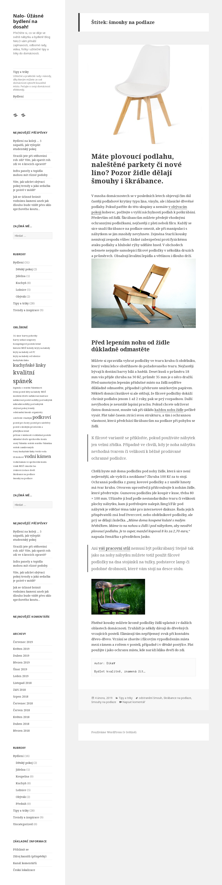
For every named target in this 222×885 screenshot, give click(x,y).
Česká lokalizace (24, 870)
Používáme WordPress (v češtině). (114, 732)
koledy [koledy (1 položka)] (30, 348)
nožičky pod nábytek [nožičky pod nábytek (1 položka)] (41, 400)
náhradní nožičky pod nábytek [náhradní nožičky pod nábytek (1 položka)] (28, 404)
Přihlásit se (21, 849)
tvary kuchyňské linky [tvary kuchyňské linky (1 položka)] (24, 451)
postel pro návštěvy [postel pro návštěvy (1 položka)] (40, 422)
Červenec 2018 (23, 703)
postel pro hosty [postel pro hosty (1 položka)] (21, 422)
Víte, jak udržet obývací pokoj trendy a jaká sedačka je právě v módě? (31, 186)
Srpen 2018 (20, 696)
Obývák (21, 296)
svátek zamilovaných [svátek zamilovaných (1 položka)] (23, 447)
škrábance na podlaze (177, 698)
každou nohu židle (169, 409)
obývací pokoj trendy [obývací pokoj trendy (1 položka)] (24, 408)
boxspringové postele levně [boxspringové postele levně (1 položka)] (27, 344)
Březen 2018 (21, 730)
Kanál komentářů (25, 863)
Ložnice (21, 289)
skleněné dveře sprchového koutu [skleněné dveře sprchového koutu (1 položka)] (30, 439)
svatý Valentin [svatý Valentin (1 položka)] (20, 443)
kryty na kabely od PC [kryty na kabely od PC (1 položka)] (24, 352)
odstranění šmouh (150, 698)
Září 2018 (19, 690)
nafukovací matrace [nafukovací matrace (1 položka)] (38, 396)
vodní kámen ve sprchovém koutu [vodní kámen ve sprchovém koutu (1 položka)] (29, 462)
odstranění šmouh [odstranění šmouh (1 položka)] (22, 412)
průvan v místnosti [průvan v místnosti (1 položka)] (22, 435)
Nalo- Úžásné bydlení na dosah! (28, 21)
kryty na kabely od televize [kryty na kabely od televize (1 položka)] (26, 356)
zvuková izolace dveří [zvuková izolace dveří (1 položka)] (24, 470)
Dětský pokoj (24, 269)
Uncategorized (23, 824)
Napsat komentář (133, 702)
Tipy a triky (32, 80)
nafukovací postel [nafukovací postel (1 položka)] (22, 400)
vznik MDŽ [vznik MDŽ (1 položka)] (18, 466)
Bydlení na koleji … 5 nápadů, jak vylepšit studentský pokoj (27, 145)
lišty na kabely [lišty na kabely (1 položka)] (33, 391)
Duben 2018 (21, 724)
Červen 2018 (21, 710)
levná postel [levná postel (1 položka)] (19, 391)
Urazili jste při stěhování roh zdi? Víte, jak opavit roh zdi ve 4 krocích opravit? (32, 160)
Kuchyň (21, 283)
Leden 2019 (21, 676)
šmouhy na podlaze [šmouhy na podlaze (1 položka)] (22, 478)
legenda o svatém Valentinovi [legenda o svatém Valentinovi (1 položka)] (27, 387)
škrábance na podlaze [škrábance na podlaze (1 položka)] (24, 474)
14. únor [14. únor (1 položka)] (17, 335)
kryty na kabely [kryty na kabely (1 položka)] (42, 348)
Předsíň (21, 804)
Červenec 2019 (23, 642)
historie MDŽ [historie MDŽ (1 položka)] (19, 348)
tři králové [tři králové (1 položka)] (18, 457)
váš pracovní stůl (114, 548)
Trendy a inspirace (26, 310)
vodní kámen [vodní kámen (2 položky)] (37, 456)
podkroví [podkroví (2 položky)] (42, 417)
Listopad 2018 (22, 683)
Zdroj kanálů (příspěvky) (29, 856)
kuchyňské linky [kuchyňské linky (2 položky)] (29, 365)
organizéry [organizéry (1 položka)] (37, 412)
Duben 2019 (21, 655)
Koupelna (22, 776)
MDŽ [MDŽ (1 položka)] (43, 391)
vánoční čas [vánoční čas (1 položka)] (30, 466)
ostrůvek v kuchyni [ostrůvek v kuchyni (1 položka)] (22, 418)
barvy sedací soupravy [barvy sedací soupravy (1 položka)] (24, 339)
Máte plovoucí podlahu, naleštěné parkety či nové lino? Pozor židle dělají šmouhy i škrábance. (136, 168)
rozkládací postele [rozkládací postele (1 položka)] (41, 435)
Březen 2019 (21, 662)
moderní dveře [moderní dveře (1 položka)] (20, 396)
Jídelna (21, 276)
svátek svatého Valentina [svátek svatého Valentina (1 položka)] (40, 443)
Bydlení (18, 96)
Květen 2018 (21, 717)
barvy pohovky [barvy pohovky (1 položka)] (29, 335)
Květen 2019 (21, 649)
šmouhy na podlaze (103, 702)
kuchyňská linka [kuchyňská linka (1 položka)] (21, 360)
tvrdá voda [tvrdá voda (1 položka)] (40, 451)
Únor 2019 (20, 669)
